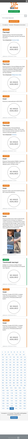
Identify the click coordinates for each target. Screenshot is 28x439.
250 (14, 359)
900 (21, 382)
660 (10, 375)
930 (6, 385)
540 (17, 370)
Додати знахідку (14, 11)
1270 (20, 398)
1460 (24, 406)
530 (14, 370)
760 (21, 377)
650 (6, 375)
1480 (7, 408)
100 (9, 354)
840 (25, 380)
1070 (12, 390)
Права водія (11, 17)
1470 (3, 408)
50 (17, 352)
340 (21, 362)
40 (14, 352)
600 (14, 372)
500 (3, 370)
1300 (7, 400)
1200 (16, 395)
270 (21, 359)
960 (17, 385)
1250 (12, 398)
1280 (24, 398)
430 (3, 367)
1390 (20, 403)
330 (17, 362)
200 (21, 357)
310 (10, 362)
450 (10, 367)
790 (6, 380)
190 (17, 357)
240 (10, 359)
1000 (7, 388)
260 (17, 359)
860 (6, 382)
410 (21, 365)
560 (25, 370)
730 (10, 377)
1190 (12, 395)
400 (17, 365)
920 (3, 385)
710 (3, 377)
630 (25, 372)
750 (17, 377)
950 (14, 385)
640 (3, 375)
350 (25, 362)
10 (5, 352)
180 (14, 357)
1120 (7, 393)
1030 (19, 388)
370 (6, 365)
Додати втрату (14, 21)
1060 (7, 390)
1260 (16, 398)
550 (21, 370)
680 (17, 375)
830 (21, 380)
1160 (24, 393)
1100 (24, 390)
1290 (3, 400)
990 (3, 388)
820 (17, 380)
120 (16, 354)
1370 (12, 403)
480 (21, 367)
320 (14, 362)
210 (25, 357)
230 (6, 359)
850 (3, 382)
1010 (11, 388)
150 (3, 357)
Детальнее (14, 417)
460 (14, 367)
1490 (12, 408)
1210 (20, 395)
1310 (12, 400)
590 (10, 372)
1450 (20, 406)
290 (3, 362)
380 (10, 365)
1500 (16, 408)
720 (6, 377)
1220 (24, 395)
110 (13, 354)
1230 (3, 398)
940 (10, 385)
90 (5, 354)
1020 (15, 388)
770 (25, 377)
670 (14, 375)
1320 (16, 400)
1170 (3, 395)
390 (14, 365)
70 (23, 352)
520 (10, 370)
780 (3, 380)
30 (11, 352)
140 (24, 354)
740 (14, 377)
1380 (16, 403)
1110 (3, 393)
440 (6, 367)
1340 (24, 400)
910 (25, 382)
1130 (12, 393)
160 (6, 357)
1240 (7, 398)
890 (17, 382)
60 (20, 352)
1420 (7, 406)
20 (8, 352)
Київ (7, 17)
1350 (3, 403)
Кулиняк (14, 40)
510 (6, 370)
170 (10, 357)
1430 (12, 406)
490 (25, 367)
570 (3, 372)
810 (14, 380)
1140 (16, 393)
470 (17, 367)
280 (25, 359)
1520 (24, 408)
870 (10, 382)
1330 (20, 400)
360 (3, 365)
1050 (3, 390)
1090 (20, 390)
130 (20, 354)
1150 (20, 393)
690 (21, 375)
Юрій (18, 40)
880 (14, 382)
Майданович (15, 74)
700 (25, 375)
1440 (16, 406)
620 (21, 372)
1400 (24, 403)
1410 (3, 406)
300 (6, 362)
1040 (24, 388)
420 (25, 365)
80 (2, 354)
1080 (16, 390)
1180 (7, 395)
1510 (20, 408)
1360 (7, 403)
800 (10, 380)
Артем (14, 134)
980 (25, 385)
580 (6, 372)
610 (17, 372)
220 (3, 359)
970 (21, 385)
